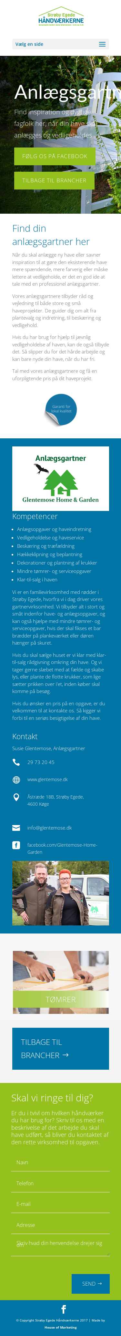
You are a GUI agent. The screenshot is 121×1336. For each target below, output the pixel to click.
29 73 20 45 (41, 762)
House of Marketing (61, 1327)
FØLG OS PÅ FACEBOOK (54, 154)
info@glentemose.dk (49, 827)
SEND (89, 1283)
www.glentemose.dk (47, 779)
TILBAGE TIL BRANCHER (54, 178)
